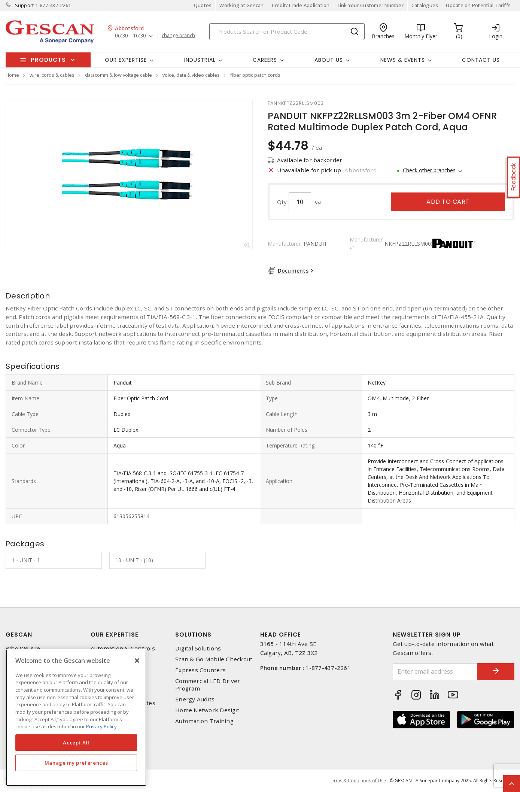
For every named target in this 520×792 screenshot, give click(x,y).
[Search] (287, 31)
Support (24, 5)
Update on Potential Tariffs (478, 5)
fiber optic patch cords (255, 75)
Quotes (203, 5)
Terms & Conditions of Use (357, 780)
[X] (137, 660)
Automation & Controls (123, 648)
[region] (76, 717)
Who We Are (23, 648)
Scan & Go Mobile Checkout (213, 659)
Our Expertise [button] (126, 60)
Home (12, 75)
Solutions (193, 634)
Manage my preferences (76, 762)
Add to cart (447, 201)
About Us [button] (328, 60)
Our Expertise (115, 634)
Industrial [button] (200, 60)
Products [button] (48, 60)
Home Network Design (207, 710)
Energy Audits (195, 699)
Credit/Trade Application (301, 5)
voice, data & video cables (191, 75)
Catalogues (424, 5)
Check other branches (429, 170)
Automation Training (204, 721)
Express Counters (200, 670)
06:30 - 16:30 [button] (130, 36)
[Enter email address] (435, 671)
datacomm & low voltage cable (118, 75)
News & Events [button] (402, 60)
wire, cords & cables (52, 75)
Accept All (76, 742)
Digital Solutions (198, 648)
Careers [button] (265, 60)
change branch (178, 36)
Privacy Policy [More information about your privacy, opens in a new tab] (101, 726)
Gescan (19, 634)
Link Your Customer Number (371, 5)
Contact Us (481, 60)
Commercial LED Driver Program (207, 684)
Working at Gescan (241, 5)
